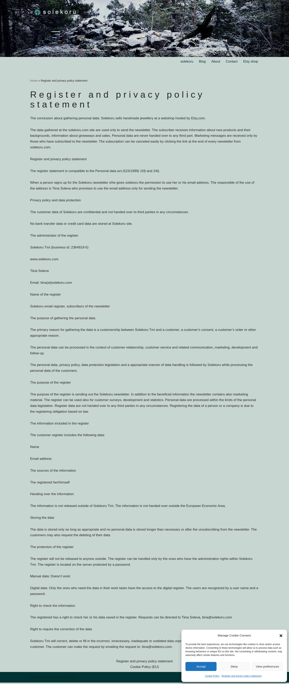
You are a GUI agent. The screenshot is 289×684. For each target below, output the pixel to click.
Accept (201, 666)
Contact (232, 61)
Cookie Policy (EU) (144, 668)
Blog (202, 61)
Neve (34, 678)
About (215, 61)
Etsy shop (250, 61)
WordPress (68, 678)
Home (34, 80)
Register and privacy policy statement (242, 676)
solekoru (186, 61)
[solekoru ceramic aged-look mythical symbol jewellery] (55, 12)
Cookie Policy (212, 676)
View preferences (267, 666)
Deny (234, 666)
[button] (281, 636)
